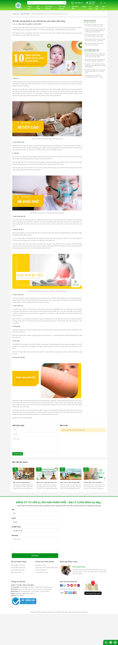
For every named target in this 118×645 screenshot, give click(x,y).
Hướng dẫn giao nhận (18, 570)
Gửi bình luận (17, 454)
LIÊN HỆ (96, 8)
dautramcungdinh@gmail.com (25, 594)
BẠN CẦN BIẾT (75, 8)
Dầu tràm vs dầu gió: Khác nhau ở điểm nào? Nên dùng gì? (94, 44)
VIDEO (84, 7)
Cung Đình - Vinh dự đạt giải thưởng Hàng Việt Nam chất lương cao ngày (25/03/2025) (95, 66)
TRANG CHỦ (29, 8)
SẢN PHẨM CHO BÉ (65, 8)
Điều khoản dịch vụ (17, 573)
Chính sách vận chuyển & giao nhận (46, 568)
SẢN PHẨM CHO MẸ (51, 8)
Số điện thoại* (16, 527)
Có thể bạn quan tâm (91, 51)
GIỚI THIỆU (40, 8)
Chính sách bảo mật (41, 573)
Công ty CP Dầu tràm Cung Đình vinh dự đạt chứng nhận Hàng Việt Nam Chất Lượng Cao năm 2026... (95, 31)
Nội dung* (15, 536)
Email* (14, 519)
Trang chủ (15, 14)
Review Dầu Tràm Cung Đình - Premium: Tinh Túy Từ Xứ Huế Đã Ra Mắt (94, 483)
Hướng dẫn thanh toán (18, 568)
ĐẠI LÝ (104, 8)
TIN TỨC (90, 8)
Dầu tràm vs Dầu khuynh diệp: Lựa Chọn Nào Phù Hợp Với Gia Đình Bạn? (70, 483)
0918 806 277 (20, 596)
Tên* (13, 510)
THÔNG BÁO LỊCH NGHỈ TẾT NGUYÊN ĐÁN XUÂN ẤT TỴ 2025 (94, 76)
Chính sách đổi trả (41, 570)
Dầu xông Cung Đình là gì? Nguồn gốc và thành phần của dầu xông (94, 36)
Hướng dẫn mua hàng (18, 566)
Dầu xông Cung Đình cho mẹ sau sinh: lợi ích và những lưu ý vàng (94, 25)
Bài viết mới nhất (90, 21)
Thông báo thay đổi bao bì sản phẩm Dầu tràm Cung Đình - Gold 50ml (95, 40)
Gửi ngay (35, 556)
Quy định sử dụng (40, 566)
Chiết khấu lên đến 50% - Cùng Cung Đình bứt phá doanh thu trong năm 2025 (95, 72)
